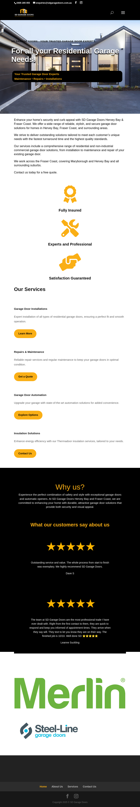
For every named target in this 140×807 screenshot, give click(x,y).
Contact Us (25, 453)
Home (43, 786)
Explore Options (28, 414)
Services (73, 786)
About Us (57, 786)
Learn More (25, 333)
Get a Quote (25, 376)
